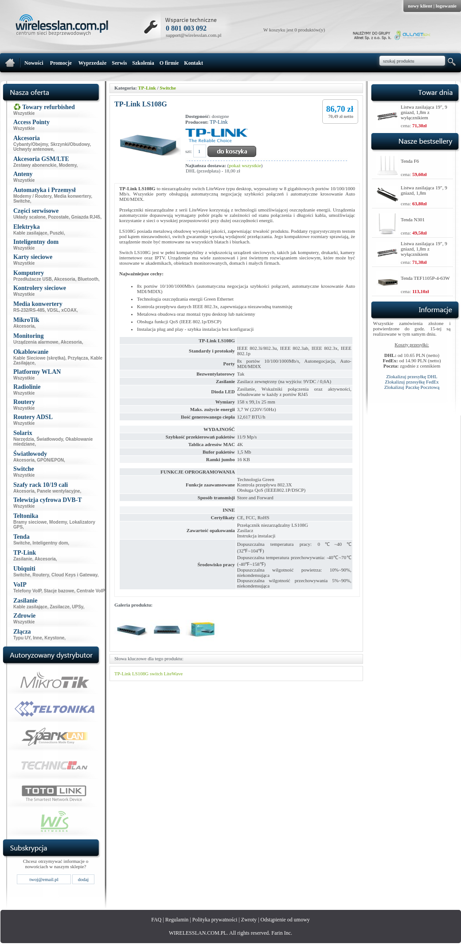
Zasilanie (22, 558)
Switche (21, 201)
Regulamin (177, 920)
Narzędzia (23, 439)
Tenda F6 (410, 161)
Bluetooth (88, 279)
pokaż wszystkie (245, 165)
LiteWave (173, 673)
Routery (40, 574)
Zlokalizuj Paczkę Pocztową (412, 387)
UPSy (77, 606)
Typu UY (22, 637)
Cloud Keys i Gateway (74, 574)
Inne (37, 637)
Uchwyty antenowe (33, 149)
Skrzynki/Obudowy (70, 144)
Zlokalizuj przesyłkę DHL (411, 376)
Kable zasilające (30, 233)
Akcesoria (64, 279)
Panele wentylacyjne (58, 491)
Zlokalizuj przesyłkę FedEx (412, 381)
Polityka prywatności (215, 920)
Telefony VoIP (27, 590)
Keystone (54, 637)
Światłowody (49, 439)
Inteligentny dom (50, 543)
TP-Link (147, 87)
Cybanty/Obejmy (30, 144)
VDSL (53, 310)
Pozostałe (58, 217)
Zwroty (249, 920)
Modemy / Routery (32, 196)
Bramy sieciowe (30, 522)
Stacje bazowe (59, 590)
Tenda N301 (413, 219)
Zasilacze (59, 606)
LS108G (140, 673)
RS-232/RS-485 (29, 310)
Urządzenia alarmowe (36, 342)
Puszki (57, 233)
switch (156, 673)
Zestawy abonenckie (34, 165)
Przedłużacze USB (32, 279)
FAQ (156, 920)
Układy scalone (29, 217)
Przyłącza (78, 358)
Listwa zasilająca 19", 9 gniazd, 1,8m (424, 190)
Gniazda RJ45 (86, 217)
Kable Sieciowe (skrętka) (39, 358)
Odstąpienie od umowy (285, 920)
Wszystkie (24, 113)
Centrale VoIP (91, 590)
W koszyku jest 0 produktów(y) (294, 29)
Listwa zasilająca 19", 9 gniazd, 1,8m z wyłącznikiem (424, 112)
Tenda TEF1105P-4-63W (425, 278)
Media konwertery (72, 196)
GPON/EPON (50, 460)
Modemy (68, 165)
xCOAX (68, 310)
